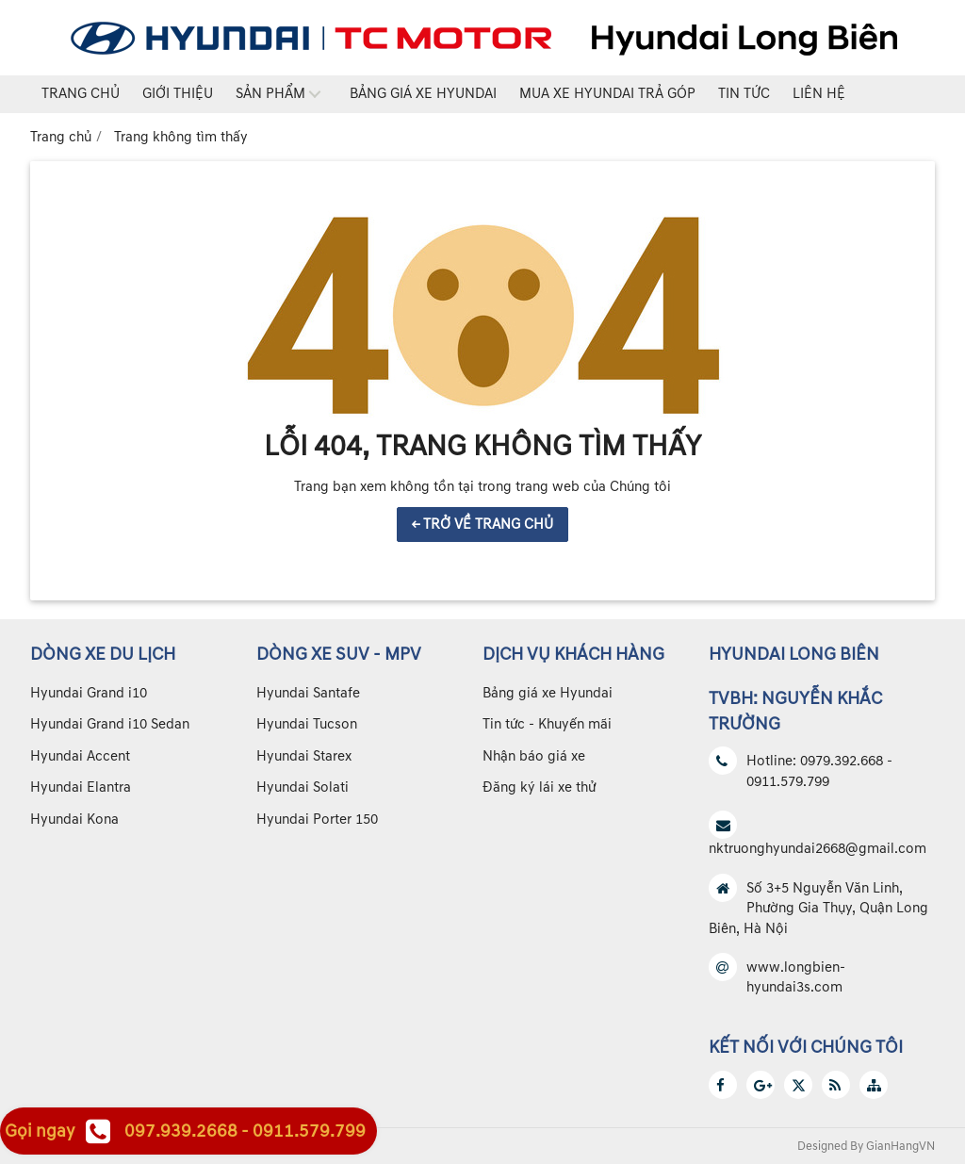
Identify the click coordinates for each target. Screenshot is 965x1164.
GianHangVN (900, 1146)
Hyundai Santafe (308, 693)
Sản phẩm (270, 94)
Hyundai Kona (74, 819)
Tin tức (744, 94)
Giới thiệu (177, 94)
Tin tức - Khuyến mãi (547, 724)
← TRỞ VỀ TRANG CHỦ (482, 524)
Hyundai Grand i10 (88, 693)
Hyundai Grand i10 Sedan (109, 724)
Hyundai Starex (304, 756)
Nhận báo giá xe (533, 756)
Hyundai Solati (302, 787)
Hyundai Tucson (306, 724)
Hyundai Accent (80, 756)
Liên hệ (819, 94)
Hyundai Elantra (80, 787)
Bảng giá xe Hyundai (423, 94)
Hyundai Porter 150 (317, 819)
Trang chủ (80, 94)
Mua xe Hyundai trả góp (607, 94)
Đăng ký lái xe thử (539, 787)
